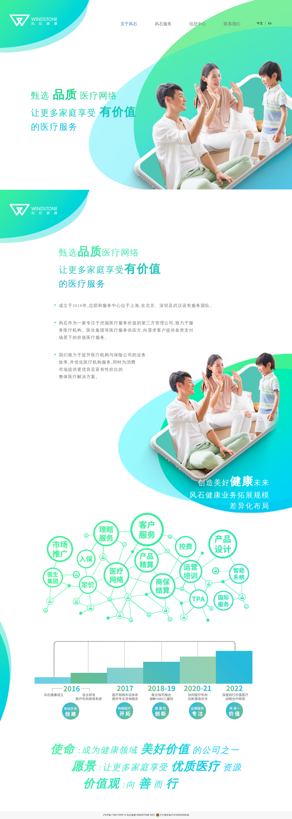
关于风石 (128, 23)
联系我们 (232, 23)
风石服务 (163, 23)
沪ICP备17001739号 (113, 815)
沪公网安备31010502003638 (172, 815)
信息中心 (197, 23)
